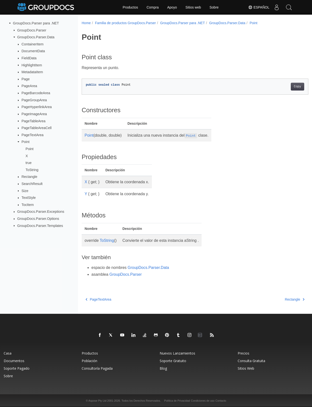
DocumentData (33, 51)
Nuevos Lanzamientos (177, 353)
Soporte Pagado (16, 368)
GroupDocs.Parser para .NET (36, 23)
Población (89, 360)
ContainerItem (32, 44)
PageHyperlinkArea (36, 107)
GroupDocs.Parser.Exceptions (40, 212)
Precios (243, 353)
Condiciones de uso (202, 400)
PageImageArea (34, 114)
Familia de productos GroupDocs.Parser (125, 23)
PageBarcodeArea (35, 93)
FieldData (29, 58)
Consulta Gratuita (251, 360)
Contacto (220, 400)
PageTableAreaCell (36, 128)
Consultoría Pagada (97, 368)
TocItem (27, 205)
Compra (152, 7)
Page (25, 79)
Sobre (214, 7)
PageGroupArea (34, 100)
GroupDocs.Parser (31, 30)
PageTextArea (32, 135)
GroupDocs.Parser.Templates (40, 225)
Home (86, 23)
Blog (163, 368)
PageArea (29, 86)
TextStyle (28, 198)
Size (24, 191)
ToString (32, 170)
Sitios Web (246, 368)
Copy (281, 86)
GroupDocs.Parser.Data (36, 37)
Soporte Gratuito (173, 360)
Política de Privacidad (177, 400)
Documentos (14, 360)
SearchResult (31, 184)
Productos (130, 7)
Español (258, 7)
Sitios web (193, 7)
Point (25, 142)
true (29, 163)
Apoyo (172, 7)
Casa (7, 353)
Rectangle (29, 177)
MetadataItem (32, 72)
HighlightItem (31, 65)
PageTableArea (33, 121)
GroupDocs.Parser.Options (38, 219)
